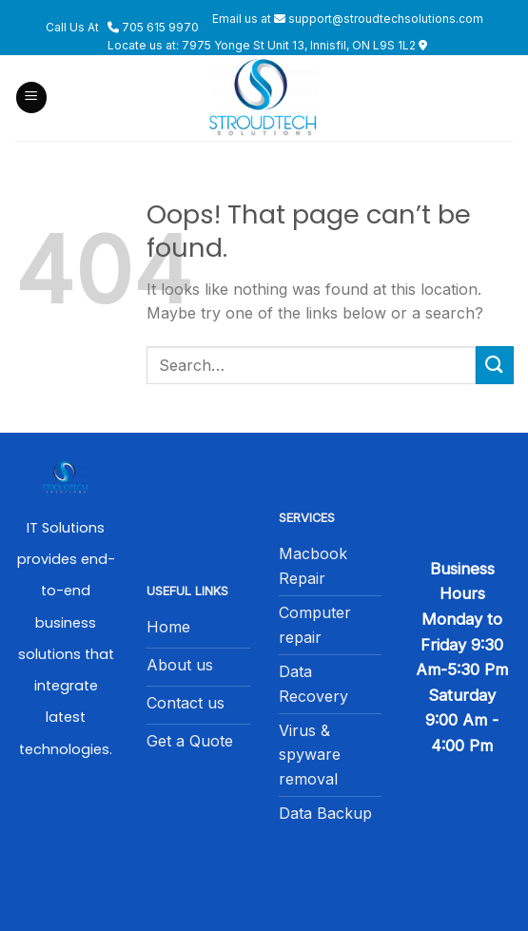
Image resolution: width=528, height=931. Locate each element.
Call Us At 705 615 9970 (122, 27)
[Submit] (495, 364)
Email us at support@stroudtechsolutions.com (347, 18)
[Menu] (31, 97)
